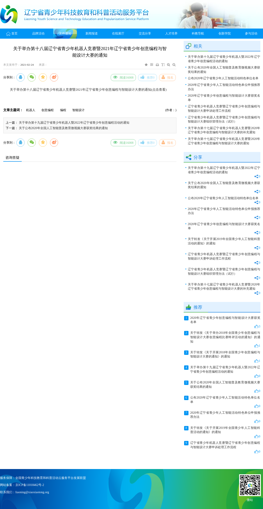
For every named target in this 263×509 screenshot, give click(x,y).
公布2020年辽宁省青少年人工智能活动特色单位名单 (223, 78)
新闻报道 (91, 33)
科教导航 (198, 33)
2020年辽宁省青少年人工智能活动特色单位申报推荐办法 (224, 87)
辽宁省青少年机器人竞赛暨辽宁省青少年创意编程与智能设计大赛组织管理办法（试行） (224, 119)
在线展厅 (118, 33)
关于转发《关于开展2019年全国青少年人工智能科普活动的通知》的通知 (224, 243)
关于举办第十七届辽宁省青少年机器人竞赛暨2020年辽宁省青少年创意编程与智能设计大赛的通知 (224, 141)
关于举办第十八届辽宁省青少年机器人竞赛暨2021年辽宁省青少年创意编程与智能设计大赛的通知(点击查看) (88, 89)
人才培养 (171, 33)
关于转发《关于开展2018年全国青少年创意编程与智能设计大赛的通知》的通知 (222, 356)
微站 (250, 499)
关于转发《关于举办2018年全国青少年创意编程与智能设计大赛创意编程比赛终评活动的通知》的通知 (222, 339)
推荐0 (147, 77)
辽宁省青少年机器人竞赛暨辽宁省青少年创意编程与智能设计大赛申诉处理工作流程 (224, 108)
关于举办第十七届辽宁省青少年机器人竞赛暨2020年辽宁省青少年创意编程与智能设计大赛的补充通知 (224, 130)
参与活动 (251, 33)
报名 (167, 77)
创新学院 (225, 33)
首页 (12, 33)
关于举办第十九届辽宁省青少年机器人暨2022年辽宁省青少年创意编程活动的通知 (74, 122)
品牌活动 (38, 33)
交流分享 (145, 33)
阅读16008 (123, 77)
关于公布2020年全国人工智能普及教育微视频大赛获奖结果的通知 (63, 128)
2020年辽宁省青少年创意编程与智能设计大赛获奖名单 (224, 98)
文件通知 (65, 33)
